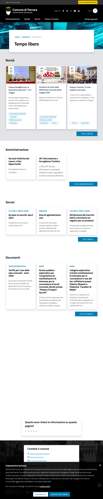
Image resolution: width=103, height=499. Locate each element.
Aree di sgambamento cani (50, 216)
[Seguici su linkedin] (78, 10)
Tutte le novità (87, 134)
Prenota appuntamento (37, 460)
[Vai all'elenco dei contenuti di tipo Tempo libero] (13, 123)
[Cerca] (95, 10)
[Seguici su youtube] (74, 10)
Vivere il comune (51, 18)
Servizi (37, 18)
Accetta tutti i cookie (59, 494)
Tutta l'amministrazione (83, 184)
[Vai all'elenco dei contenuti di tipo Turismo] (54, 123)
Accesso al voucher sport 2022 (21, 216)
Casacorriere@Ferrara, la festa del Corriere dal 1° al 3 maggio (20, 90)
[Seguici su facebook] (62, 10)
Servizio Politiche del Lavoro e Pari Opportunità (19, 161)
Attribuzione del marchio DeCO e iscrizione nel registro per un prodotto (82, 217)
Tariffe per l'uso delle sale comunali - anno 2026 (19, 273)
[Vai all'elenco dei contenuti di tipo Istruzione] (13, 117)
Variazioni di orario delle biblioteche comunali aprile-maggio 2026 (50, 90)
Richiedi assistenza (35, 457)
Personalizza (40, 494)
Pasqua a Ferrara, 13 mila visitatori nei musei (80, 88)
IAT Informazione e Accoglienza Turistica (49, 160)
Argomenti (26, 37)
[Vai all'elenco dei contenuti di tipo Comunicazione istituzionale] (17, 114)
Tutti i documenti (86, 314)
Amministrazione (13, 18)
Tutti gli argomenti (90, 19)
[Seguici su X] (70, 10)
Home (17, 37)
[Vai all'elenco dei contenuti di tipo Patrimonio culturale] (15, 120)
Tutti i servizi (88, 239)
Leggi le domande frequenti (38, 453)
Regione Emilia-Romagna (13, 2)
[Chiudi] (100, 465)
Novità (27, 18)
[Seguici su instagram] (66, 10)
